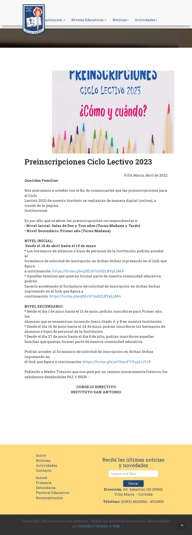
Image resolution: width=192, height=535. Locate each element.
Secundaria (46, 487)
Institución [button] (54, 20)
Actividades (46, 465)
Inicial (41, 477)
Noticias (121, 20)
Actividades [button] (146, 20)
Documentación (49, 497)
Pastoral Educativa (52, 492)
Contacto (72, 30)
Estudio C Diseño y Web (99, 526)
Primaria (44, 482)
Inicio (41, 455)
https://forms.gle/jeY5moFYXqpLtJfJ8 (117, 361)
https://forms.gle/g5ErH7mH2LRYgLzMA (88, 271)
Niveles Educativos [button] (88, 20)
